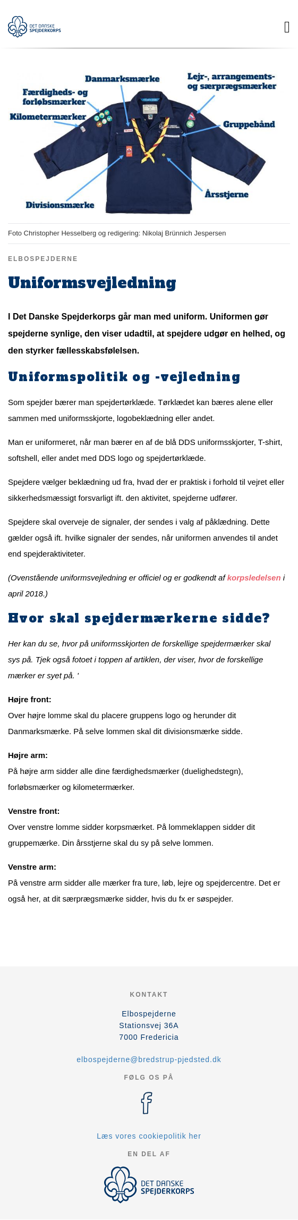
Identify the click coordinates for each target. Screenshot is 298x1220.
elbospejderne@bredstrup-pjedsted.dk (149, 1059)
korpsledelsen (254, 577)
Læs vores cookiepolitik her (149, 1136)
